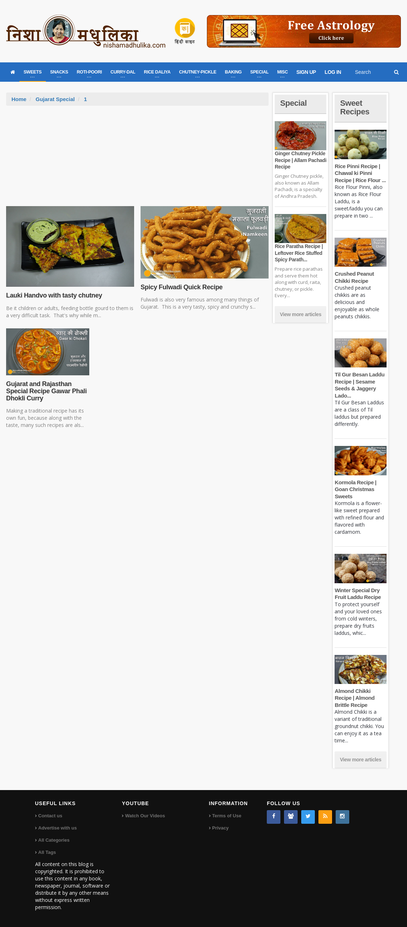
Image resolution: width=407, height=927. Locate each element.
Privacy (220, 828)
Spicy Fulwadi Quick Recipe (182, 287)
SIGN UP (306, 72)
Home (19, 99)
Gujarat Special (55, 99)
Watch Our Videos (145, 815)
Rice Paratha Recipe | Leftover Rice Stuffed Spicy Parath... (299, 252)
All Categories (54, 840)
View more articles (301, 314)
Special (293, 103)
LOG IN (333, 72)
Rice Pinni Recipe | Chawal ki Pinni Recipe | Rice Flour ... (360, 173)
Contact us (50, 815)
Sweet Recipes (354, 107)
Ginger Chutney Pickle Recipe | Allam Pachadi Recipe (300, 160)
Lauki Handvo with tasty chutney (54, 295)
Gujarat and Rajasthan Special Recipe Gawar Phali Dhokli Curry (46, 391)
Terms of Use (226, 815)
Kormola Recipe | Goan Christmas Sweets (355, 489)
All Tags (47, 852)
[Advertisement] (137, 159)
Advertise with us (57, 828)
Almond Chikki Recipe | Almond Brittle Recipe (354, 698)
